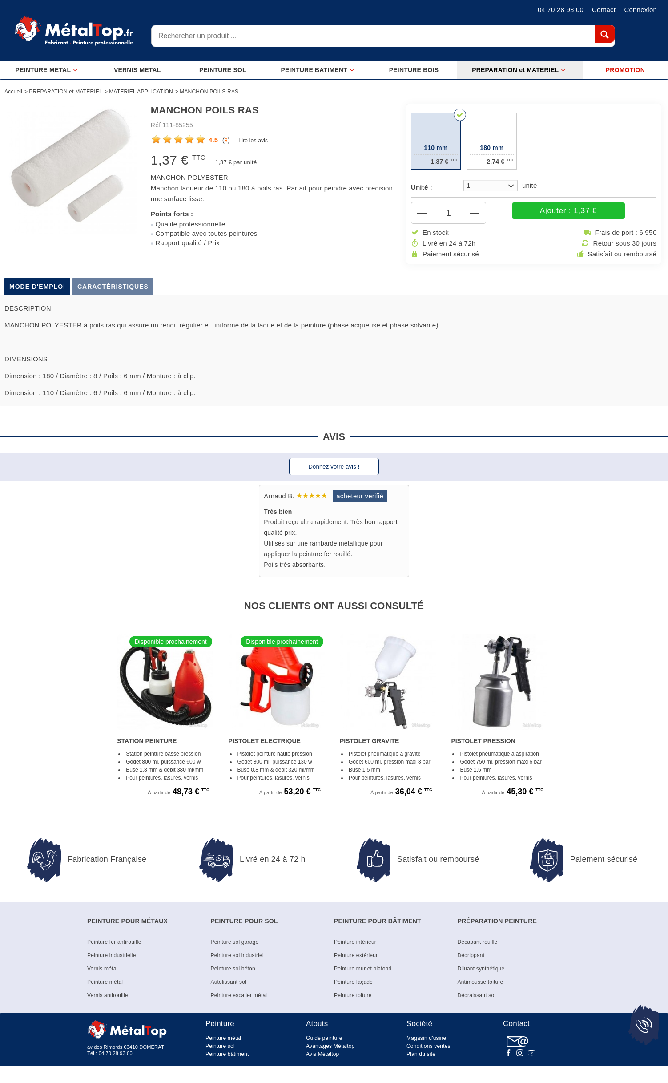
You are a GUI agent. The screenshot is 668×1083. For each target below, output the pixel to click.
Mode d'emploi (37, 291)
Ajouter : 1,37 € (547, 213)
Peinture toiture (353, 1000)
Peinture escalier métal (239, 1000)
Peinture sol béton (233, 973)
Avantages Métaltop (330, 1050)
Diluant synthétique (481, 973)
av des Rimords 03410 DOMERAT (125, 1051)
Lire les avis (253, 140)
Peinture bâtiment (227, 1058)
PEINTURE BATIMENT (317, 70)
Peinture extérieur (356, 960)
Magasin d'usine (426, 1042)
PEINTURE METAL (47, 70)
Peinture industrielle (111, 960)
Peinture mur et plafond (362, 973)
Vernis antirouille (107, 1000)
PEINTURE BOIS (414, 69)
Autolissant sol (228, 986)
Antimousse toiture (480, 986)
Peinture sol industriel (237, 960)
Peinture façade (353, 986)
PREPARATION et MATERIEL (519, 70)
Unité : (421, 187)
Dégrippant (471, 960)
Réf (156, 125)
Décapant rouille (478, 946)
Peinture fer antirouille (114, 946)
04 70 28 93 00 (116, 1057)
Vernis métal (102, 973)
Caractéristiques (113, 291)
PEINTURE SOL (222, 69)
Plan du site (420, 1058)
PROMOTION (625, 69)
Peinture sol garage (235, 946)
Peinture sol (220, 1050)
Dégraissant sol (477, 1000)
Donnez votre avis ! (333, 471)
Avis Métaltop (322, 1058)
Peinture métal (105, 986)
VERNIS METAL (137, 69)
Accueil (13, 92)
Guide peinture (324, 1042)
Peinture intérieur (355, 946)
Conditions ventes (428, 1050)
